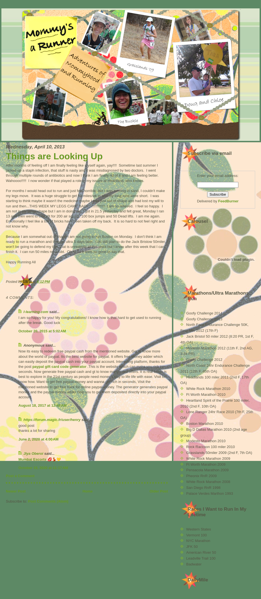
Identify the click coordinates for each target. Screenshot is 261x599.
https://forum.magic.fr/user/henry (51, 420)
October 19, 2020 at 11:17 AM (43, 468)
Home (88, 491)
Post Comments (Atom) (48, 501)
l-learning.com (35, 312)
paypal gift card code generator (59, 366)
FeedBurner (228, 201)
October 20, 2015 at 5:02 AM (42, 331)
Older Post (159, 491)
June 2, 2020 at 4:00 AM (38, 439)
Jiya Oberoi (33, 453)
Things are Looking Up (54, 156)
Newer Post (16, 491)
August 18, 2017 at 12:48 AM (42, 405)
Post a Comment (20, 476)
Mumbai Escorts (32, 459)
